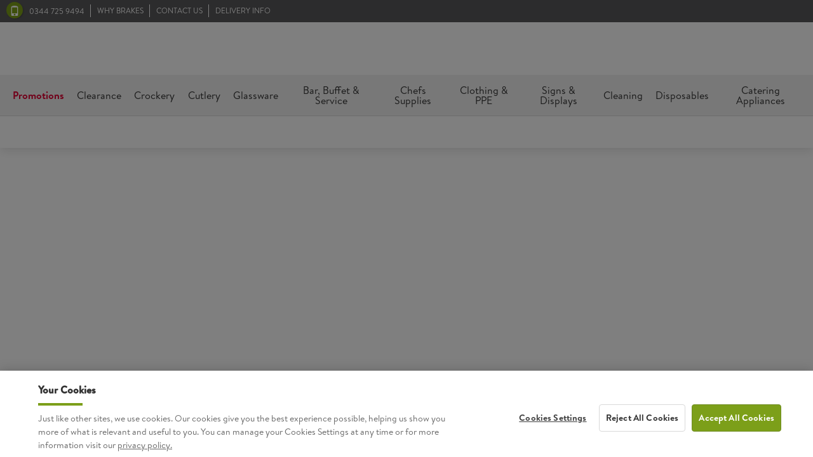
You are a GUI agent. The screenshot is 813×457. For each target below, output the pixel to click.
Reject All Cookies (642, 424)
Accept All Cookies (736, 424)
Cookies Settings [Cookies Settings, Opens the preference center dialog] (552, 424)
